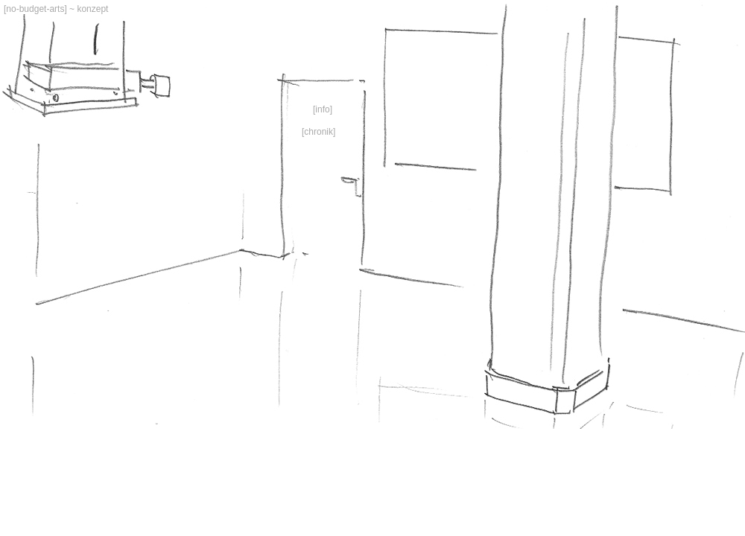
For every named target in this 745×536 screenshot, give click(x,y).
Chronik (318, 132)
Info (322, 109)
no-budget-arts (35, 9)
